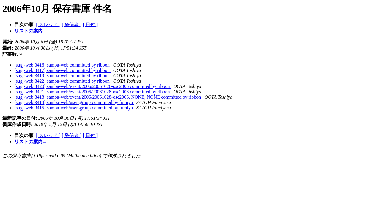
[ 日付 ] (90, 24)
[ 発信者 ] (72, 24)
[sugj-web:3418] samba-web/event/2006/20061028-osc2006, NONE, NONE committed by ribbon (108, 97)
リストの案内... (30, 30)
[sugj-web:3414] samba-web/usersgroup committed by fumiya (74, 102)
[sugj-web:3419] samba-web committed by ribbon (62, 75)
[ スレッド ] (48, 24)
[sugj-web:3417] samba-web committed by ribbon (62, 70)
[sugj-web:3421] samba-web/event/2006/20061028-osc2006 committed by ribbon (92, 91)
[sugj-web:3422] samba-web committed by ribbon (62, 81)
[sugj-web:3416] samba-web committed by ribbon (62, 64)
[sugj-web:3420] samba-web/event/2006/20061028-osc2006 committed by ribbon (92, 86)
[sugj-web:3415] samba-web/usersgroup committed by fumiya (74, 107)
